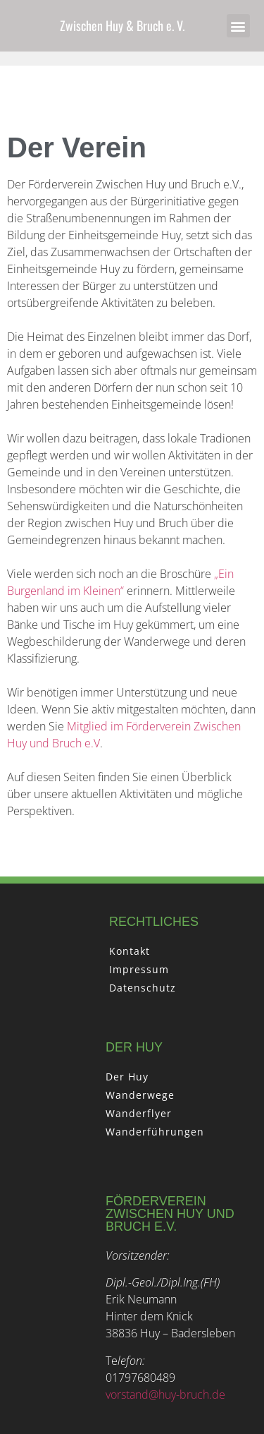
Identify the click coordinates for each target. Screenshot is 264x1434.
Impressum (139, 969)
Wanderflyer (139, 1113)
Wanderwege (140, 1095)
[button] (238, 25)
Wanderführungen (155, 1131)
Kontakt (129, 951)
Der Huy (127, 1076)
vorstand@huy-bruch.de (165, 1394)
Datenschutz (142, 987)
